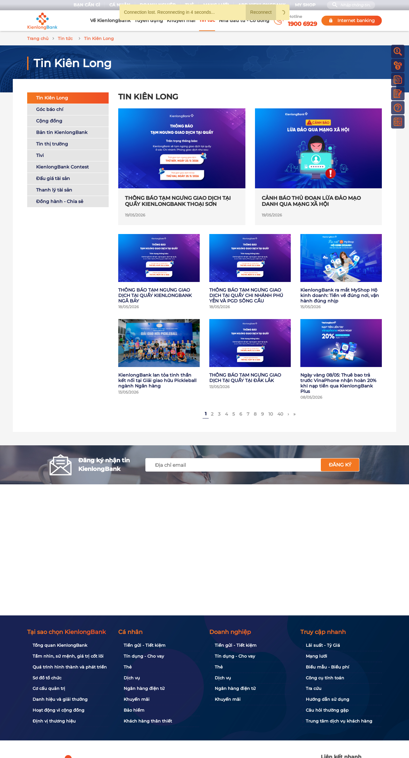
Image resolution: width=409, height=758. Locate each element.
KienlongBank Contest (62, 166)
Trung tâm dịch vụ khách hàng (339, 720)
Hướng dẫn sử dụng (327, 699)
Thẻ (128, 666)
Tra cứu (313, 688)
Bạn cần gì (86, 5)
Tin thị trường (52, 143)
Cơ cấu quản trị (49, 688)
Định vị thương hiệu (54, 720)
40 (280, 413)
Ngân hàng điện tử (144, 688)
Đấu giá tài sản (53, 177)
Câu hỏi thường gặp (327, 710)
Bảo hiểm (134, 710)
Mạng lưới (316, 656)
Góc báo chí (49, 108)
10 (270, 413)
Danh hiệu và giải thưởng (60, 699)
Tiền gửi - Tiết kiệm (145, 645)
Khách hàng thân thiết (148, 720)
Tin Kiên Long (52, 97)
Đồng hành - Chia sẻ (59, 200)
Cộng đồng (49, 120)
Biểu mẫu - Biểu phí (327, 666)
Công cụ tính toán (325, 677)
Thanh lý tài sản (54, 189)
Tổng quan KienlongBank (60, 645)
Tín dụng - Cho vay (144, 656)
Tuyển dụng (149, 20)
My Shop (305, 5)
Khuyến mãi (181, 20)
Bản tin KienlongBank (62, 131)
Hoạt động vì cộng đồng (58, 710)
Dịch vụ (132, 677)
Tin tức (207, 20)
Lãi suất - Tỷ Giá (323, 645)
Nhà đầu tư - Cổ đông (244, 20)
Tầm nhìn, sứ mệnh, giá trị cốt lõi (68, 656)
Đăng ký (340, 464)
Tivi (40, 154)
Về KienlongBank (110, 20)
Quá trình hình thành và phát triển (70, 666)
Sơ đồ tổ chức (47, 677)
